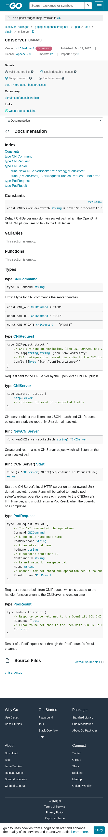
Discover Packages (17, 26)
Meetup (77, 779)
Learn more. (80, 832)
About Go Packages (85, 730)
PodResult (44, 575)
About (9, 746)
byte (32, 361)
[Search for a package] (57, 5)
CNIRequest (23, 336)
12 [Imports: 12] (46, 54)
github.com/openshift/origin (22, 97)
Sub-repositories (82, 724)
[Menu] (54, 120)
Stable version (52, 78)
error (11, 476)
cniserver (24, 31)
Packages (80, 710)
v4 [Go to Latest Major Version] (58, 18)
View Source (95, 202)
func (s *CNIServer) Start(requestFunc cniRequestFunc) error (55, 176)
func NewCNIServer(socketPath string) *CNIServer (47, 171)
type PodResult (16, 185)
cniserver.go (13, 672)
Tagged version (18, 78)
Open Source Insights (20, 110)
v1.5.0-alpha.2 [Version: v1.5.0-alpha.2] (20, 48)
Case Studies (13, 724)
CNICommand (25, 279)
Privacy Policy (55, 812)
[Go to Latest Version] (44, 48)
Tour (41, 724)
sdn (87, 26)
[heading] (17, 5)
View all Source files (87, 662)
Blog (8, 759)
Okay (99, 830)
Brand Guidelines (16, 779)
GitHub (76, 759)
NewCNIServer (26, 431)
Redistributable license (58, 71)
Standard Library (82, 717)
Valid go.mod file (19, 71)
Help (41, 737)
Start (40, 464)
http (17, 398)
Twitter (76, 753)
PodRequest (24, 516)
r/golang (77, 772)
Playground (46, 717)
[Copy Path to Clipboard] (33, 32)
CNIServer (22, 386)
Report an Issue (55, 818)
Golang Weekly (82, 785)
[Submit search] (88, 5)
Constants (12, 151)
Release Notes (14, 772)
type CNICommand (18, 156)
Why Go (11, 710)
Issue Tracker (13, 766)
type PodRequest (17, 181)
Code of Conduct (15, 785)
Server (28, 398)
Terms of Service (54, 806)
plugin (8, 31)
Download (11, 753)
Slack (75, 766)
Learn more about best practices (25, 84)
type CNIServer (16, 166)
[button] (6, 71)
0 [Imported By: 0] (70, 54)
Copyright (55, 800)
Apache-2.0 (23, 54)
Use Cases (12, 717)
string (56, 208)
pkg (77, 26)
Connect (79, 746)
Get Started (48, 710)
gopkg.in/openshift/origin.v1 (52, 26)
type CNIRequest (17, 161)
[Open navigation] (99, 6)
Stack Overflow (48, 730)
